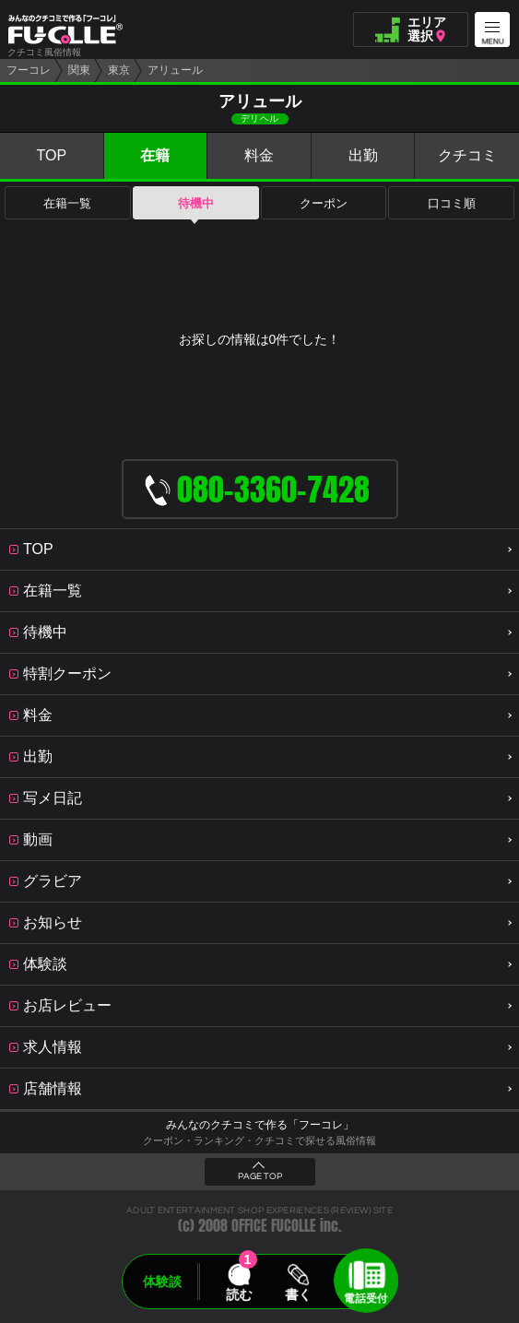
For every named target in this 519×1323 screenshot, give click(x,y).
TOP (51, 155)
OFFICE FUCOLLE (273, 1225)
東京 (119, 70)
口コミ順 (452, 203)
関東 (79, 70)
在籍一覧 (67, 203)
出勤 (363, 155)
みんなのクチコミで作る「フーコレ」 (260, 1124)
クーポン (324, 203)
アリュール (175, 70)
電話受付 (366, 1298)
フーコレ (28, 70)
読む (239, 1294)
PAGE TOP (260, 1176)
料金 (259, 155)
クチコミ (467, 155)
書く (299, 1294)
